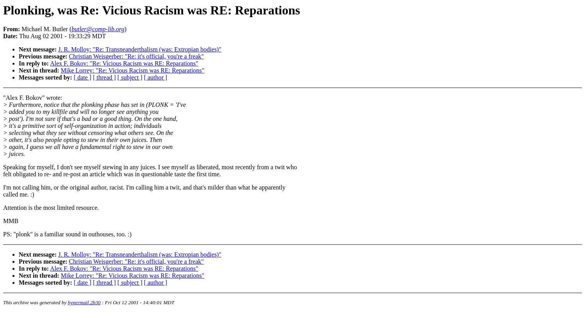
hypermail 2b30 (84, 302)
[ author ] (155, 77)
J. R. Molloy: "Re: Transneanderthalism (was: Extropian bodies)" (139, 49)
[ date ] (82, 77)
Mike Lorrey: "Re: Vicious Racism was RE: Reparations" (132, 70)
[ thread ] (104, 77)
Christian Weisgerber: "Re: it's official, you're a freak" (136, 56)
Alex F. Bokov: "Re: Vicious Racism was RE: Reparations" (124, 63)
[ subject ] (129, 77)
